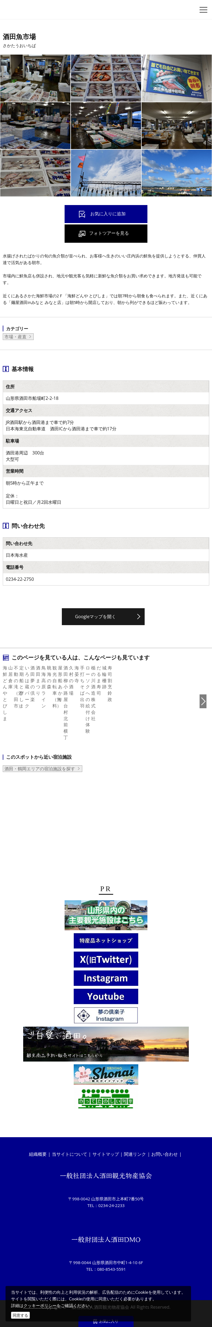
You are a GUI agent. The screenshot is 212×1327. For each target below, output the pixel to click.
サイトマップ (105, 1154)
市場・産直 (15, 337)
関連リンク (135, 1154)
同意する (20, 1315)
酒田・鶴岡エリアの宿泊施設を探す (39, 837)
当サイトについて (69, 1154)
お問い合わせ (164, 1154)
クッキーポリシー (40, 1305)
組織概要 (38, 1154)
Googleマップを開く (95, 616)
